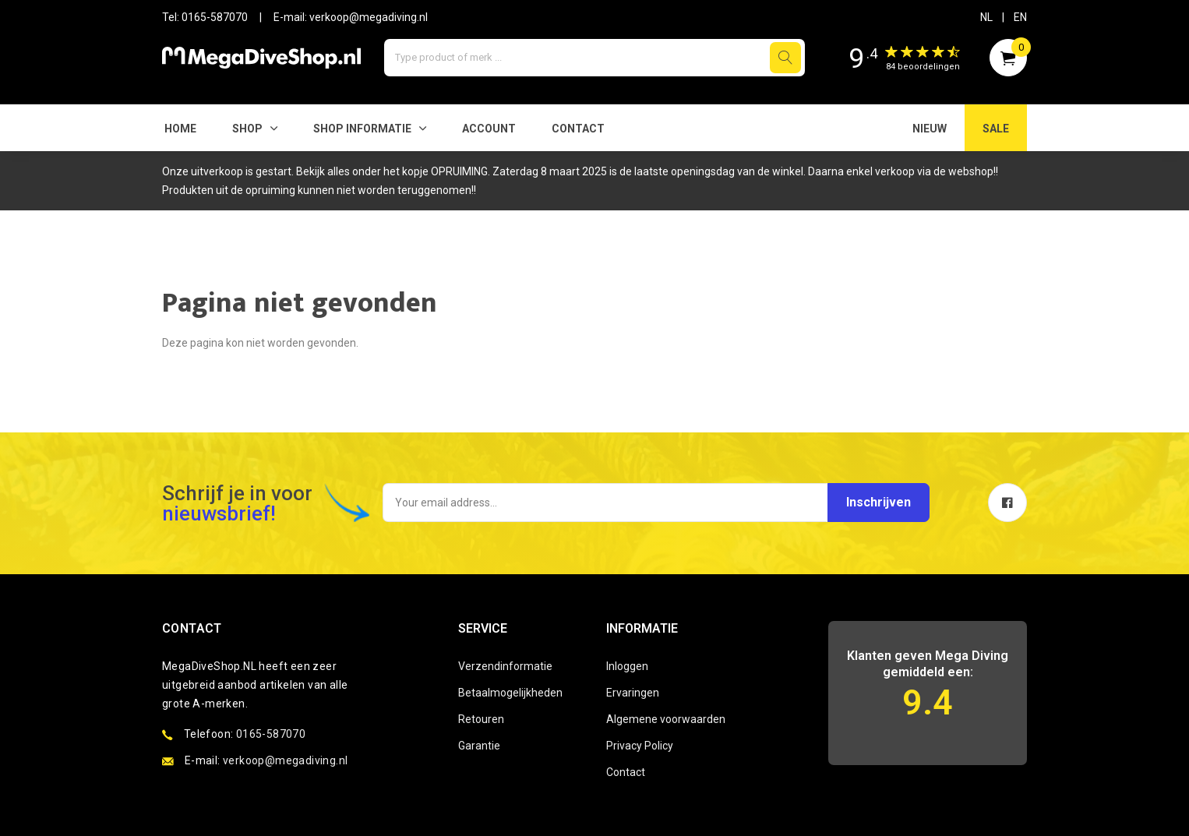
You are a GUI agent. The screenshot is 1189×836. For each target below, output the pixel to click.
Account (489, 128)
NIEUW (929, 128)
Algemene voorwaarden (665, 719)
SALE (996, 128)
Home (180, 128)
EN (1020, 17)
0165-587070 (215, 17)
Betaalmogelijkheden (510, 692)
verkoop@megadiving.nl (368, 17)
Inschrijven (877, 502)
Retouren (481, 719)
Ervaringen (632, 692)
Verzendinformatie (505, 666)
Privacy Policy (639, 745)
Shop (247, 128)
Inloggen (627, 666)
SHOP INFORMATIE (362, 128)
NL (986, 17)
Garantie (479, 745)
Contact (578, 128)
